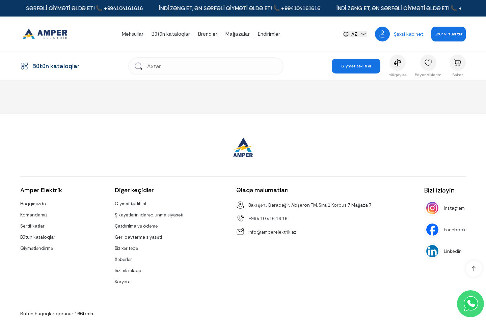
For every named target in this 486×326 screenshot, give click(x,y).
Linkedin (453, 251)
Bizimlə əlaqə (128, 270)
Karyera (123, 282)
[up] (474, 269)
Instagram (454, 208)
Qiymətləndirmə (36, 248)
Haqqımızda (33, 204)
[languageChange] (355, 34)
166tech (84, 313)
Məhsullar (132, 34)
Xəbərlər (123, 259)
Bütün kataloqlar (171, 34)
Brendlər (207, 34)
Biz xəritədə (126, 248)
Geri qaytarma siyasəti (138, 237)
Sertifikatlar (32, 226)
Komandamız (34, 215)
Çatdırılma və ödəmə (136, 226)
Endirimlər (269, 34)
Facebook (455, 230)
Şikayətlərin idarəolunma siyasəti (149, 215)
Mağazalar (237, 34)
